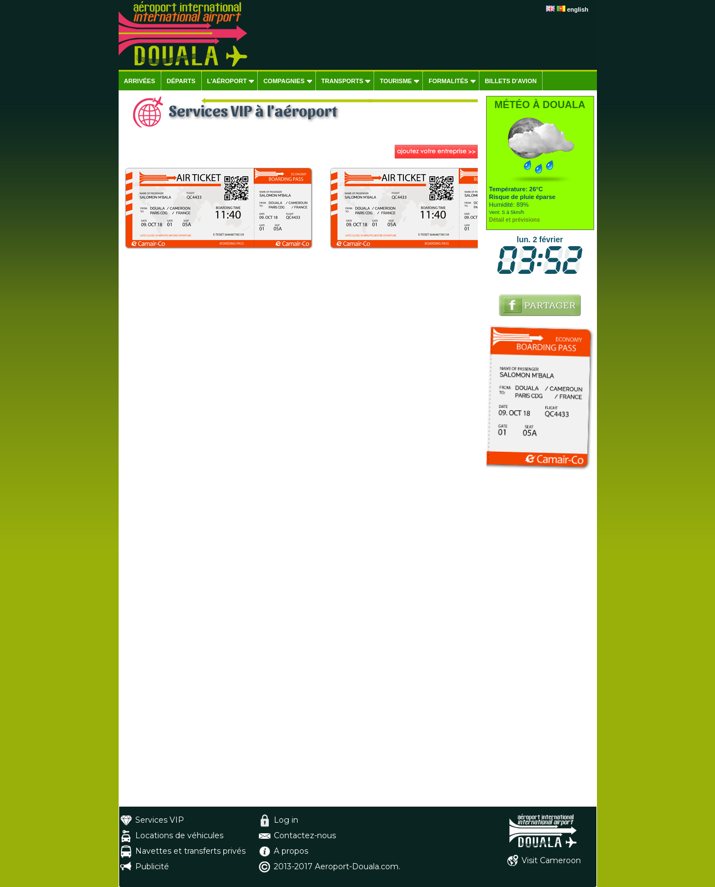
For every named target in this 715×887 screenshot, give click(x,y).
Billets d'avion (511, 81)
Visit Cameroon (551, 860)
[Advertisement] (540, 640)
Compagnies (283, 81)
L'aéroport (227, 81)
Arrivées (139, 81)
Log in (286, 820)
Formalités (448, 81)
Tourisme (396, 81)
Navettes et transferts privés (190, 851)
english (578, 9)
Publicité (152, 866)
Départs (181, 81)
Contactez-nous (305, 835)
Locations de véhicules (179, 835)
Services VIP (159, 820)
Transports (342, 81)
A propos (291, 851)
